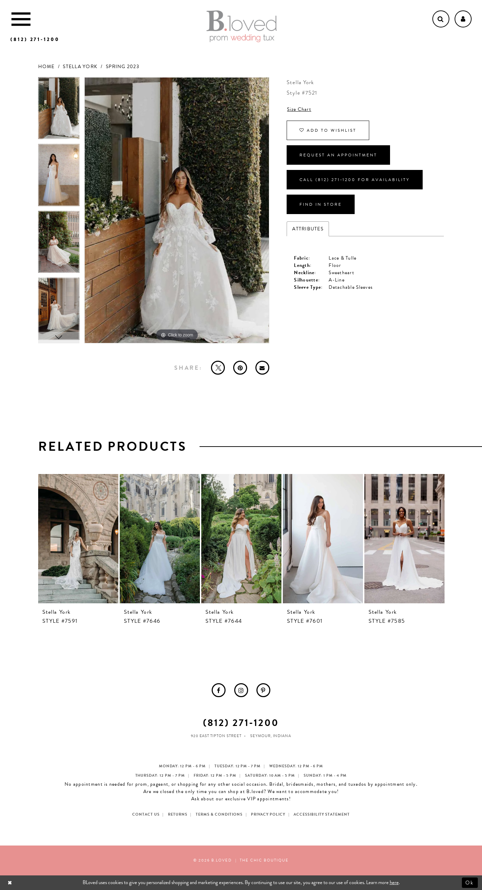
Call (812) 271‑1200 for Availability (354, 180)
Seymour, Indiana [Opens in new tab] (270, 736)
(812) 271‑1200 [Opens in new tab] (241, 723)
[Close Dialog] (10, 882)
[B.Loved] (241, 26)
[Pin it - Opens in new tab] (240, 368)
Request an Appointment (338, 155)
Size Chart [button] (299, 109)
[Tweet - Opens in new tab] (218, 368)
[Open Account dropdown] (463, 18)
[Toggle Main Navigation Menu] (21, 18)
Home (46, 66)
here (394, 882)
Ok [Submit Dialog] (470, 882)
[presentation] (78, 538)
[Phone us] (35, 39)
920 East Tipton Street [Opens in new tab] (216, 736)
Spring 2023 (122, 66)
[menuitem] (219, 690)
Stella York (80, 66)
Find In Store (320, 204)
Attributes (307, 228)
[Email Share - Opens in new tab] (262, 368)
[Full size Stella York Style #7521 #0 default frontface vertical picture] (177, 210)
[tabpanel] (58, 110)
